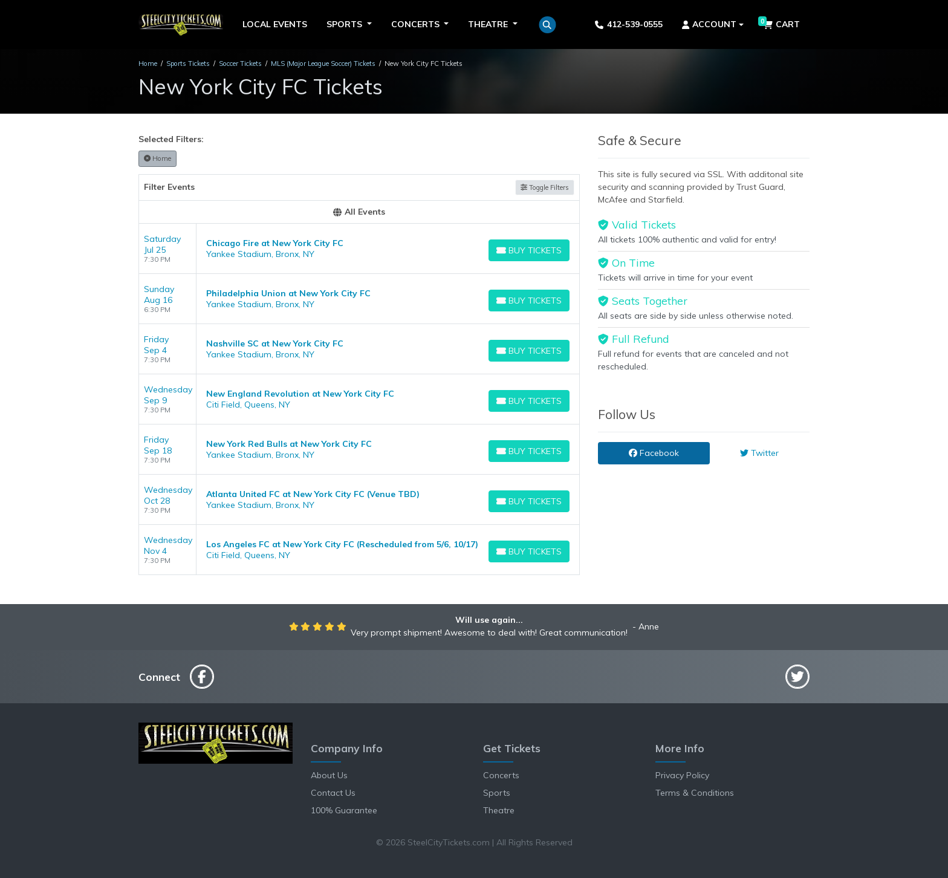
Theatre (499, 810)
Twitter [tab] (759, 452)
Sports (496, 792)
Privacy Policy (682, 775)
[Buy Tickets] (529, 250)
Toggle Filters (545, 187)
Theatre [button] (489, 24)
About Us (329, 775)
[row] (359, 249)
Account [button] (709, 24)
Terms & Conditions (694, 792)
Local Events (274, 24)
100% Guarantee (344, 810)
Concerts (501, 775)
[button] (547, 24)
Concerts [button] (416, 24)
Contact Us (333, 792)
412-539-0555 (628, 24)
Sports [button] (345, 24)
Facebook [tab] (654, 452)
